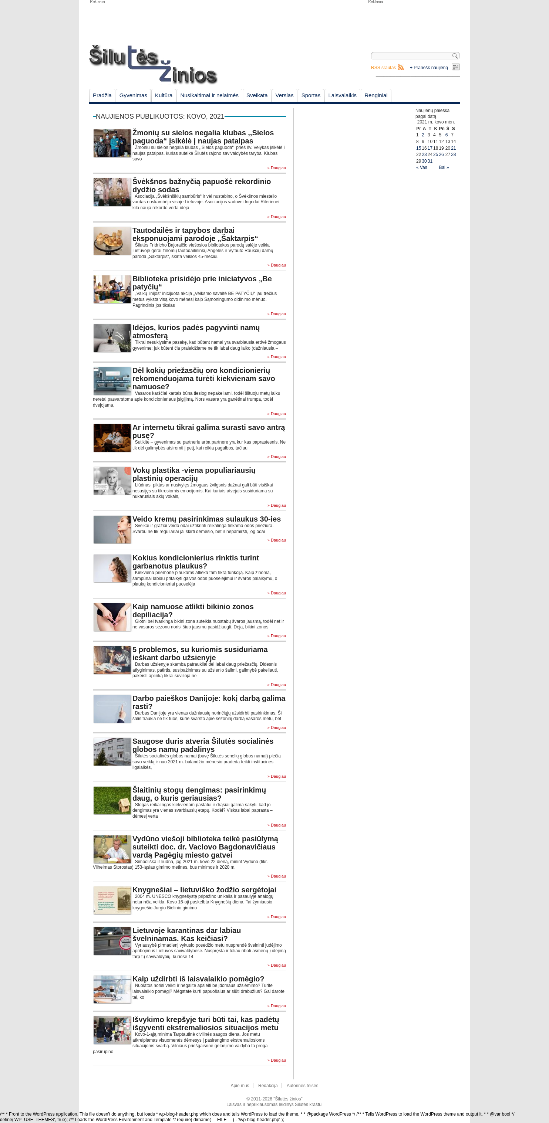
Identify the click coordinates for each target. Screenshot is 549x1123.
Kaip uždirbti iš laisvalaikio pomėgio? (198, 979)
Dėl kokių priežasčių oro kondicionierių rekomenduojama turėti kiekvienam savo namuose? (203, 378)
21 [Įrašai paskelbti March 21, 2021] (453, 148)
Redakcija (268, 1085)
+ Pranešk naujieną (429, 67)
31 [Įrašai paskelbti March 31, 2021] (430, 161)
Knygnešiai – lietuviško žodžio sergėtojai (204, 890)
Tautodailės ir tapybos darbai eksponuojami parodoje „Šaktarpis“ (195, 234)
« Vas (421, 167)
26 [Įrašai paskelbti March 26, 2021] (441, 154)
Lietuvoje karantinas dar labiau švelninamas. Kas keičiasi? (186, 934)
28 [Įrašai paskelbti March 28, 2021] (453, 154)
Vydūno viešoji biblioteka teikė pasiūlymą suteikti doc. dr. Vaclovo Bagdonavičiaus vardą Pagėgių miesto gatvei (205, 847)
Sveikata (257, 95)
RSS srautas (383, 67)
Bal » (444, 167)
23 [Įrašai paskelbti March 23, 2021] (424, 154)
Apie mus (240, 1085)
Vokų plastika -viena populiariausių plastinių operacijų (194, 474)
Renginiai (376, 95)
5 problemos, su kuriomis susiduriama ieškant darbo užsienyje (200, 653)
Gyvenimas (133, 95)
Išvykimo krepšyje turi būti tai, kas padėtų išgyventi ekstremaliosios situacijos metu (205, 1023)
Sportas (311, 95)
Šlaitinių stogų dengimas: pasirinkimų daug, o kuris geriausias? (199, 794)
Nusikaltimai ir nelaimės (209, 95)
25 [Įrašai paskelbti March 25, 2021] (435, 154)
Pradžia (102, 95)
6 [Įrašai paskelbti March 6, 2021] (446, 135)
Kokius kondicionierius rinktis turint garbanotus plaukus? (195, 562)
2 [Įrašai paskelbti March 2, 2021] (423, 135)
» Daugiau (276, 168)
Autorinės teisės (302, 1085)
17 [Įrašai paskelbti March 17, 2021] (430, 148)
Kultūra (164, 95)
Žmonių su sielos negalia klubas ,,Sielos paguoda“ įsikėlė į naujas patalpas (203, 137)
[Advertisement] (413, 22)
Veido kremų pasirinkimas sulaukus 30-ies (206, 519)
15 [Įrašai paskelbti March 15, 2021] (418, 148)
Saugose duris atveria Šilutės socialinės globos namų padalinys (202, 745)
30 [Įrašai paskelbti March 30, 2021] (424, 161)
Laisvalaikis (342, 95)
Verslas (285, 95)
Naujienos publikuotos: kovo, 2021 (160, 116)
